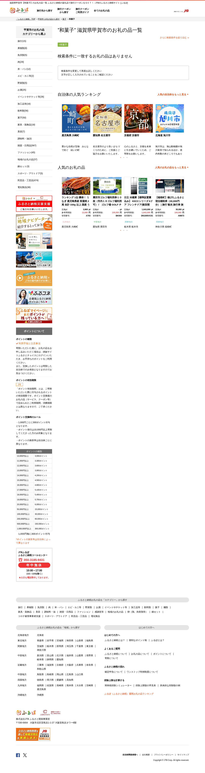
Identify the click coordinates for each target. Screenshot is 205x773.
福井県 (70, 655)
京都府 (60, 665)
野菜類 (88, 607)
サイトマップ (183, 755)
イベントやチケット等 (116, 607)
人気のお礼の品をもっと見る (170, 167)
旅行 (20, 607)
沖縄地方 (22, 695)
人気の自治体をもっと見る (171, 94)
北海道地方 (23, 635)
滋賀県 (50, 665)
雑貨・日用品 (66, 612)
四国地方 (22, 680)
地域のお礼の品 (115, 612)
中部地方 (97, 222)
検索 (167, 10)
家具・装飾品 (25, 612)
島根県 (50, 674)
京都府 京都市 (131, 135)
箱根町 (168, 226)
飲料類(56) (23, 110)
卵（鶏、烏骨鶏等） (137, 612)
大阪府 (70, 665)
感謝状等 (99, 612)
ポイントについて (162, 654)
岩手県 (50, 640)
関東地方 (129, 222)
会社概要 (146, 755)
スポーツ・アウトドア (56, 616)
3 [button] (127, 157)
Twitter (25, 755)
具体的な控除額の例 (170, 685)
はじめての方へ (121, 10)
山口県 (79, 674)
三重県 (40, 665)
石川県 (60, 655)
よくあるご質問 (136, 10)
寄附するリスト (158, 10)
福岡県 (40, 685)
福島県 (89, 640)
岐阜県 (40, 659)
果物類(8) (22, 48)
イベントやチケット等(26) (31, 96)
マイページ (148, 10)
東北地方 (22, 640)
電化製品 (95, 616)
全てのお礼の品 (102, 10)
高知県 (70, 680)
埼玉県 (70, 646)
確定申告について (114, 672)
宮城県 (60, 640)
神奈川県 (159, 226)
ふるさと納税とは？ (115, 640)
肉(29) (21, 62)
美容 (38, 612)
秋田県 (70, 640)
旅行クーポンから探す (64, 10)
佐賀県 (50, 685)
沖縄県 (40, 695)
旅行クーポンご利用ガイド (82, 10)
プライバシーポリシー (163, 755)
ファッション (83, 612)
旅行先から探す (45, 10)
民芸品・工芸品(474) (28, 180)
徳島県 (40, 680)
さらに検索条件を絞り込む (173, 37)
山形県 (79, 640)
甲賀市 (99, 30)
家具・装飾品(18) (26, 124)
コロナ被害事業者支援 (29, 616)
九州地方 (66, 222)
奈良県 (89, 665)
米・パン (59, 607)
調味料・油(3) (25, 138)
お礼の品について (140, 654)
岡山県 (60, 674)
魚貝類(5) (22, 55)
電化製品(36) (24, 187)
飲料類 (147, 607)
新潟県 (40, 655)
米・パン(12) (24, 69)
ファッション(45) (26, 152)
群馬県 (60, 646)
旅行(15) (22, 41)
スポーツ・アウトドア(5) (30, 173)
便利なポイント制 (138, 640)
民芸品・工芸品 (79, 616)
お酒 (98, 607)
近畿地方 (22, 665)
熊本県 (70, 685)
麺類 (166, 607)
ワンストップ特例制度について (142, 672)
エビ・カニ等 (74, 607)
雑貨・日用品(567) (27, 145)
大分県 (79, 685)
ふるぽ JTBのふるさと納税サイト (19, 10)
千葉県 (79, 646)
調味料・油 (49, 612)
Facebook (18, 755)
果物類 (30, 607)
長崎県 (60, 685)
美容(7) (21, 131)
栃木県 (127, 226)
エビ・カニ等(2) (26, 76)
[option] (76, 130)
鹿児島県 (66, 226)
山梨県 (79, 655)
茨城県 (40, 646)
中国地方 (22, 674)
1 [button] (120, 157)
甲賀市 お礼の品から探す (49, 19)
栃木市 (134, 226)
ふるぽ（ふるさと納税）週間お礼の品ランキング (129, 693)
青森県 (40, 640)
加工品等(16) (24, 103)
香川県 (50, 680)
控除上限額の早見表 (146, 685)
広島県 (70, 674)
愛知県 (96, 226)
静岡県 (50, 659)
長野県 (89, 655)
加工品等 (135, 607)
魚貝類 (40, 607)
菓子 (64, 19)
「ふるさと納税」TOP (25, 19)
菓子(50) (22, 117)
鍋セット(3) (23, 166)
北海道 (40, 635)
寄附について (111, 658)
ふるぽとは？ (157, 640)
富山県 (50, 655)
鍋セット (156, 612)
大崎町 (74, 226)
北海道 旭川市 (162, 135)
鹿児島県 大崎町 (70, 135)
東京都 (89, 646)
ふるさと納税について (116, 654)
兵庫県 (79, 665)
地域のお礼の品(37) (27, 159)
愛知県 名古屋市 (101, 135)
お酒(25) (22, 90)
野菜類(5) (22, 83)
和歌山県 (41, 669)
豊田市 (103, 226)
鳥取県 (40, 674)
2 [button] (123, 157)
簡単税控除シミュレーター (118, 685)
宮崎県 (89, 685)
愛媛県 (60, 680)
